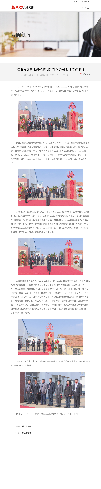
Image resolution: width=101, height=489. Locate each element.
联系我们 (84, 1)
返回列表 (84, 74)
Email (75, 1)
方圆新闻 (19, 40)
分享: (65, 74)
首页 (12, 40)
